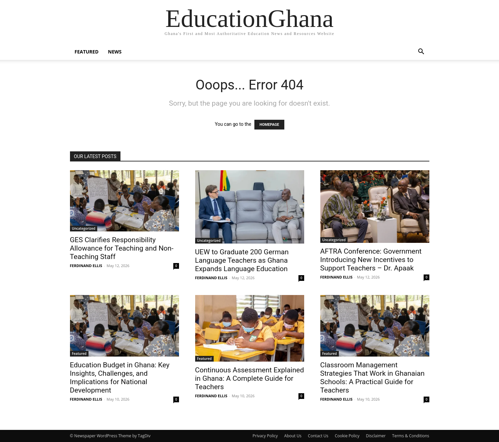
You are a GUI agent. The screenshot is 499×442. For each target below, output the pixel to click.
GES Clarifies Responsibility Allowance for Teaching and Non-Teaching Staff (122, 248)
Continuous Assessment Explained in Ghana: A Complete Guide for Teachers (249, 378)
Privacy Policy (265, 436)
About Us (292, 436)
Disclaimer (376, 436)
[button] (421, 52)
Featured (87, 51)
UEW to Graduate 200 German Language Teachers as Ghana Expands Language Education (242, 260)
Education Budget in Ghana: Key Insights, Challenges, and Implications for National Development (120, 377)
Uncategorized (84, 228)
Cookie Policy (347, 436)
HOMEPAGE (269, 124)
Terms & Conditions (410, 436)
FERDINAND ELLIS (86, 265)
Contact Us (318, 436)
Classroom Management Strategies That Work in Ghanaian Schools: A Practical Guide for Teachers (372, 377)
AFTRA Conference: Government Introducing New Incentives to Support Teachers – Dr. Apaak (371, 259)
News (114, 51)
